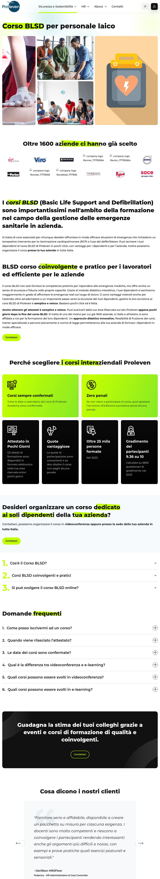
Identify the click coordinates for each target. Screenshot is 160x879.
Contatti (117, 6)
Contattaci (13, 338)
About (100, 6)
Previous (15, 860)
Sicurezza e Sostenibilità (57, 6)
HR (85, 6)
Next (145, 860)
